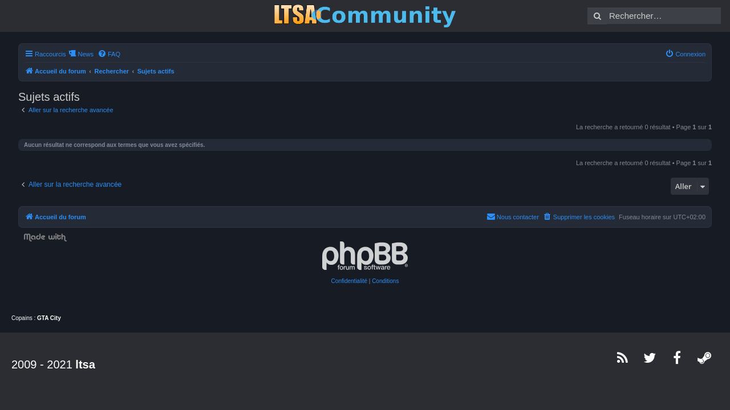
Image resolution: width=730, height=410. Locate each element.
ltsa (85, 364)
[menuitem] (102, 54)
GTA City (49, 318)
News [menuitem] (79, 54)
